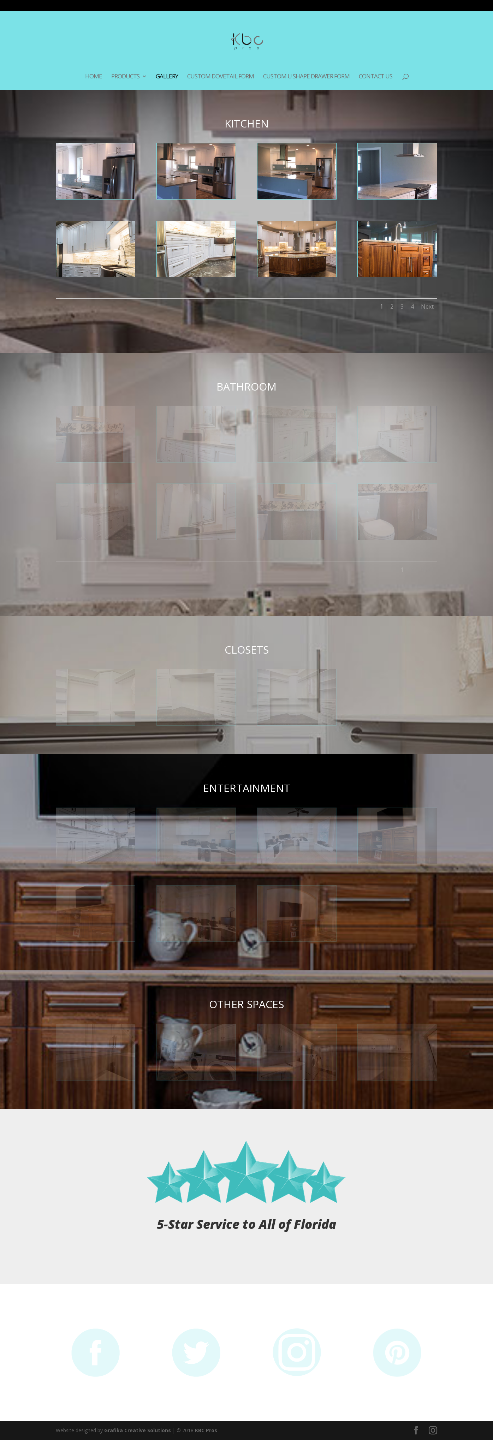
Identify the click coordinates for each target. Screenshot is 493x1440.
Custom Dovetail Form (220, 77)
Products (125, 77)
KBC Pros (206, 1430)
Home (93, 77)
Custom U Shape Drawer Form (306, 77)
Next (427, 306)
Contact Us (375, 77)
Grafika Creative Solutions (137, 1430)
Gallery (167, 77)
